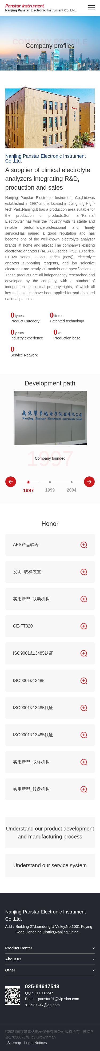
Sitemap (14, 1043)
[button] (10, 481)
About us (13, 959)
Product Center (18, 948)
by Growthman (43, 1037)
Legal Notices (35, 1043)
